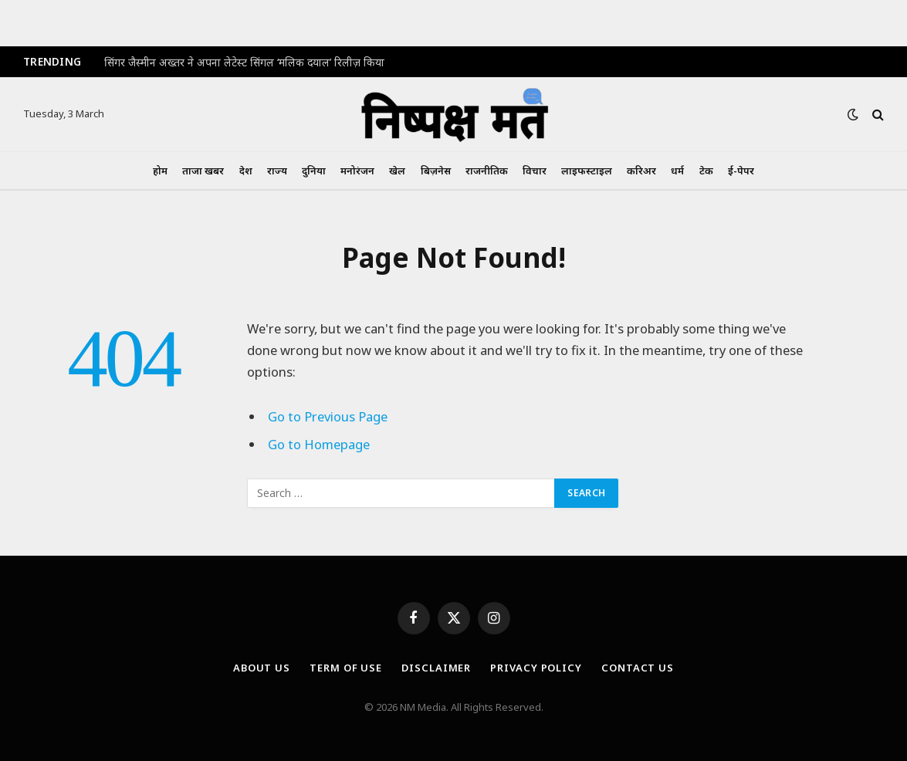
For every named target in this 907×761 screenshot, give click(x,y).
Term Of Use (346, 668)
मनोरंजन (357, 171)
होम (160, 171)
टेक (706, 171)
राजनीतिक (486, 171)
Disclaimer (436, 668)
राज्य (277, 171)
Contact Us (637, 668)
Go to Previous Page (328, 416)
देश (245, 171)
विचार (535, 171)
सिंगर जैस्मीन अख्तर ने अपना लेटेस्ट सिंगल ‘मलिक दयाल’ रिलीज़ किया (244, 62)
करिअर (641, 171)
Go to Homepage (319, 444)
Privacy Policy (536, 668)
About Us (261, 668)
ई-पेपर (741, 171)
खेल (397, 171)
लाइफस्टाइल (586, 171)
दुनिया (314, 171)
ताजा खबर (203, 171)
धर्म (677, 171)
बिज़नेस (436, 171)
